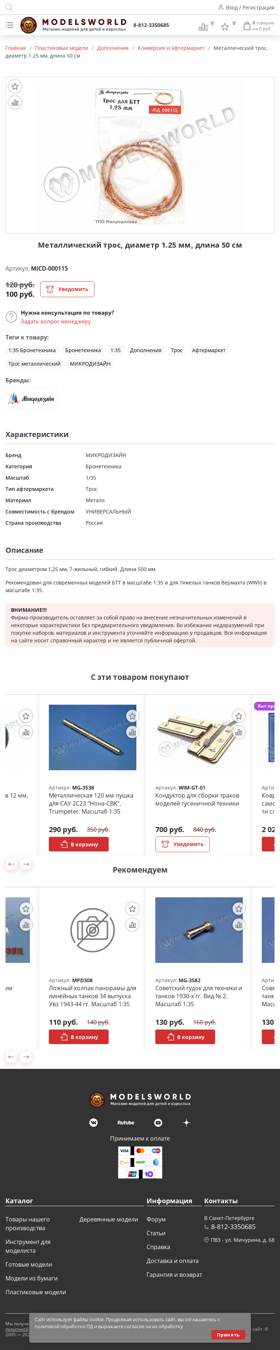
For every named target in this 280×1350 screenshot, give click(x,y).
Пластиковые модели (35, 1292)
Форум (156, 1219)
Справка (158, 1247)
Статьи (156, 1233)
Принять (228, 1334)
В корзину (79, 844)
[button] (11, 864)
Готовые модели (28, 1264)
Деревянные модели (108, 1219)
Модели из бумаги (31, 1278)
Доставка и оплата (173, 1261)
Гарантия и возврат (174, 1275)
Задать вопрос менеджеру (56, 321)
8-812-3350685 (151, 24)
